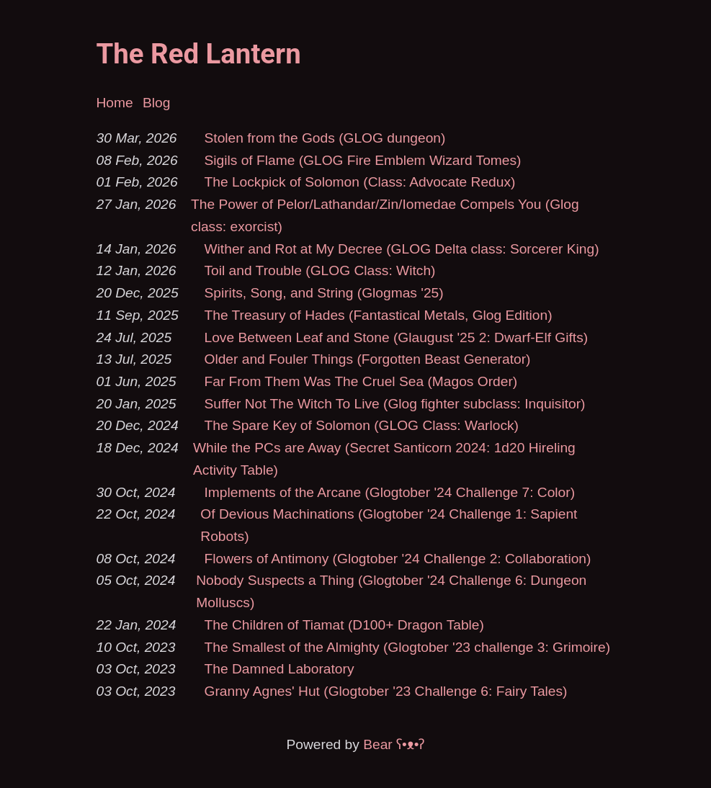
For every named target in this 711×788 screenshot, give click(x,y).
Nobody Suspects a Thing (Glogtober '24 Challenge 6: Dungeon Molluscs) (391, 591)
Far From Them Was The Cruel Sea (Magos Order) (361, 381)
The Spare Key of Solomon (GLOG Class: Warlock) (362, 425)
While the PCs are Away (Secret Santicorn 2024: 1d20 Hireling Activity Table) (384, 459)
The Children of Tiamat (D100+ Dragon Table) (344, 624)
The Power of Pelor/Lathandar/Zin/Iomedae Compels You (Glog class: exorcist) (385, 215)
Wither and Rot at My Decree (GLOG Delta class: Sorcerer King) (402, 248)
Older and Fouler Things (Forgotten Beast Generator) (368, 359)
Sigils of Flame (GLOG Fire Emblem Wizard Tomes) (363, 160)
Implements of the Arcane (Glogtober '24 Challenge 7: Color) (390, 492)
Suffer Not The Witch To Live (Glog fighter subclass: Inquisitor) (395, 403)
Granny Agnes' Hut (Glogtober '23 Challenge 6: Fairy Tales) (386, 691)
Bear (393, 744)
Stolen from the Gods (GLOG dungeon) (325, 137)
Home (115, 102)
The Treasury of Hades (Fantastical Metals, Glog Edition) (379, 315)
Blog (156, 102)
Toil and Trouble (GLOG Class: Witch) (320, 270)
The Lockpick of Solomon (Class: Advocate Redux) (360, 181)
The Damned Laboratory (279, 668)
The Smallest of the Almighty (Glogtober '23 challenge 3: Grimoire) (408, 647)
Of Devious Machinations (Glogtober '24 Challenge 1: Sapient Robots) (388, 525)
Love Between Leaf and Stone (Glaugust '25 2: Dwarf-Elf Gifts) (397, 337)
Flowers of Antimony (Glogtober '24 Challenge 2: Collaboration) (398, 558)
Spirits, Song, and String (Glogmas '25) (324, 292)
